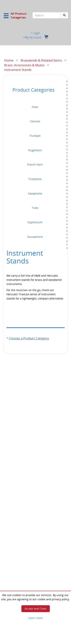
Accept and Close (35, 608)
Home (8, 60)
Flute (35, 107)
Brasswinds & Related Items (41, 60)
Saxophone (35, 193)
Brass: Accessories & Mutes (24, 64)
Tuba (35, 208)
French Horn (35, 164)
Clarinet (35, 121)
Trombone (34, 179)
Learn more (35, 618)
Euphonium (35, 222)
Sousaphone (35, 237)
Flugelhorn (35, 150)
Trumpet (35, 136)
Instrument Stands (17, 69)
